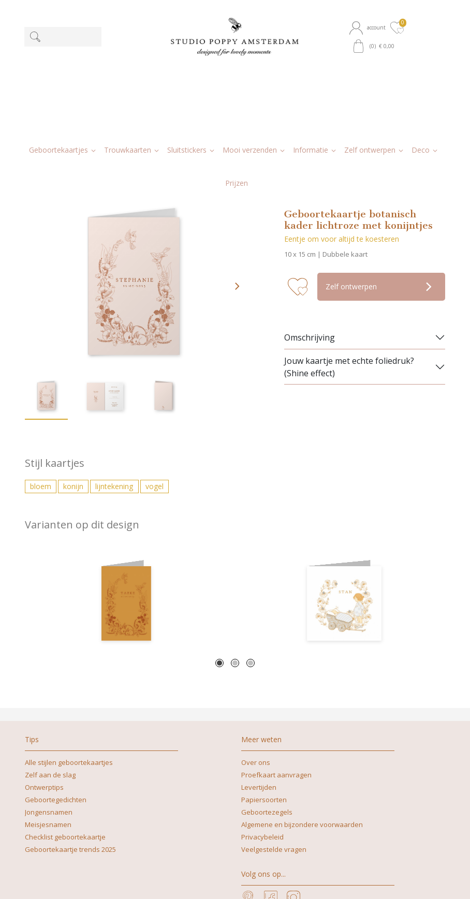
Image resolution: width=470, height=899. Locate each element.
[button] (368, 28)
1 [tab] (219, 567)
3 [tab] (250, 567)
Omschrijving (309, 241)
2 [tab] (235, 567)
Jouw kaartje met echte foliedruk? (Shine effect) (349, 271)
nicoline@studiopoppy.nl (210, 880)
